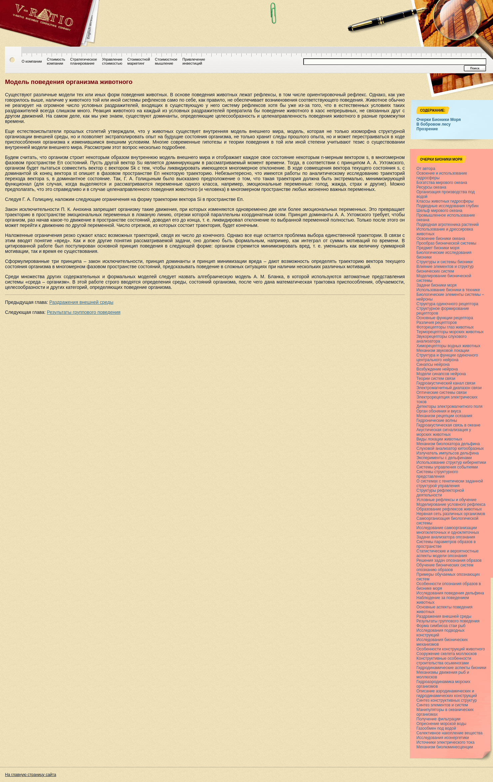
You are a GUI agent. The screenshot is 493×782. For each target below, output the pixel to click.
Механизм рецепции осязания (444, 415)
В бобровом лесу (433, 124)
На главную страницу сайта (30, 774)
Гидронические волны (436, 420)
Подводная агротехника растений (447, 224)
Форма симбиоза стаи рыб (440, 625)
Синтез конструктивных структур (446, 700)
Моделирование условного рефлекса (450, 504)
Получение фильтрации (438, 719)
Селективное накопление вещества (449, 733)
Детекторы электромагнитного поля (449, 406)
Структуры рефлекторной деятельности (440, 492)
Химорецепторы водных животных (448, 346)
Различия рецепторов (436, 322)
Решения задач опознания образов (449, 560)
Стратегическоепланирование (83, 61)
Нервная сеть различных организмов (450, 513)
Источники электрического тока (445, 742)
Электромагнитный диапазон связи (449, 388)
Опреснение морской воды (441, 723)
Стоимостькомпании (56, 61)
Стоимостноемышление (166, 61)
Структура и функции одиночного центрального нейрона (447, 357)
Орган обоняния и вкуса (438, 411)
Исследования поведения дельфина (450, 593)
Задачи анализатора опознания (445, 537)
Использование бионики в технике (448, 290)
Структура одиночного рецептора (447, 304)
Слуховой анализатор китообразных (450, 448)
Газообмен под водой (436, 728)
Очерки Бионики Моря (438, 119)
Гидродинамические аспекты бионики (451, 667)
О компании (32, 61)
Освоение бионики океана (440, 238)
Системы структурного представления (437, 474)
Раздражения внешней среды (81, 302)
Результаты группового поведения (84, 312)
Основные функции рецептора (444, 318)
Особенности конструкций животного (450, 649)
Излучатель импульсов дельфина (447, 453)
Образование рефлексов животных (449, 509)
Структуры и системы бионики (444, 262)
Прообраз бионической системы (446, 243)
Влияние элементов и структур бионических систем (445, 269)
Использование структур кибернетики (451, 462)
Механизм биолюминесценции (444, 747)
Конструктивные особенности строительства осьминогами (443, 660)
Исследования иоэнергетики (442, 737)
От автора (425, 168)
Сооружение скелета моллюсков (446, 653)
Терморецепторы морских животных (450, 332)
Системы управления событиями (447, 467)
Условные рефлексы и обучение (446, 499)
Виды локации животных (439, 439)
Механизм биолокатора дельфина (448, 443)
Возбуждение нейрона (437, 369)
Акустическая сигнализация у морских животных (443, 432)
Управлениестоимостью (112, 61)
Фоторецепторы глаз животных (445, 327)
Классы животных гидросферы (444, 201)
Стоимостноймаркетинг (138, 61)
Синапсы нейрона (433, 364)
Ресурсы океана (431, 187)
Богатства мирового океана (441, 182)
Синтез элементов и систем (442, 705)
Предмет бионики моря (437, 248)
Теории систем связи (435, 378)
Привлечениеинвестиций (193, 61)
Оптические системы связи (441, 392)
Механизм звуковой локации (442, 350)
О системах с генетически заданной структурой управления (449, 483)
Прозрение (427, 129)
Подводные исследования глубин (447, 206)
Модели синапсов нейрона (441, 374)
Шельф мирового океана (439, 210)
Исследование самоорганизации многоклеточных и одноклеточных (447, 530)
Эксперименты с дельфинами (444, 457)
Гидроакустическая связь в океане (448, 425)
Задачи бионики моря (436, 285)
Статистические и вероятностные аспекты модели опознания (447, 553)
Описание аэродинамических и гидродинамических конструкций (446, 693)
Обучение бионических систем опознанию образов (444, 567)
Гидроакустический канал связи (445, 383)
